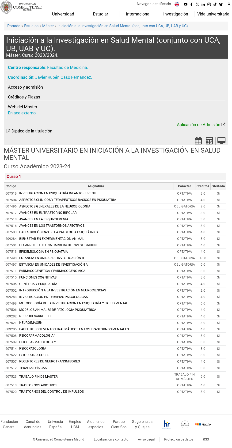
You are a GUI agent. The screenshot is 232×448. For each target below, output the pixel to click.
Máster (48, 26)
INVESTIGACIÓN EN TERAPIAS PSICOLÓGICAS (53, 297)
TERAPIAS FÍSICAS (33, 368)
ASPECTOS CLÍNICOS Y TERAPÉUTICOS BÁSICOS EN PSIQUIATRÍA (67, 200)
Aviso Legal (146, 439)
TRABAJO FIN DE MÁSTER (38, 377)
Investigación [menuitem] (175, 14)
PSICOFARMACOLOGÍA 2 (37, 342)
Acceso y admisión (25, 87)
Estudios (31, 26)
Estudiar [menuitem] (100, 14)
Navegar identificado (154, 4)
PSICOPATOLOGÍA (32, 348)
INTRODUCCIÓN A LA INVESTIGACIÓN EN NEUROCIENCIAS (62, 290)
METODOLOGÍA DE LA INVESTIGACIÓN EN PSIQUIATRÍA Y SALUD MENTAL (73, 303)
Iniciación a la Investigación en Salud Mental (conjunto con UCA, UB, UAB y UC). (123, 26)
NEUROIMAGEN (30, 323)
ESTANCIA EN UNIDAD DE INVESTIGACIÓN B (51, 258)
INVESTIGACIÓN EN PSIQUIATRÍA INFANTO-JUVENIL (58, 193)
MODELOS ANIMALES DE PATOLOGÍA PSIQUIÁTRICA (57, 310)
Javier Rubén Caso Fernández (63, 77)
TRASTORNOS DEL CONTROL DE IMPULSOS (51, 392)
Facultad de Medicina (67, 67)
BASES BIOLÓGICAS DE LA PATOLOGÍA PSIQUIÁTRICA (59, 232)
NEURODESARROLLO (35, 316)
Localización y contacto (111, 439)
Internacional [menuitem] (138, 14)
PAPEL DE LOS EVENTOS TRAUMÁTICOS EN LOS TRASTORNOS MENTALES (74, 329)
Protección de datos (178, 439)
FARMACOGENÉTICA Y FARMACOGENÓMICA (52, 271)
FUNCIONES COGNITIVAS (38, 277)
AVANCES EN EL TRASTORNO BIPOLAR (48, 213)
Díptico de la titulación (31, 131)
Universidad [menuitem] (63, 14)
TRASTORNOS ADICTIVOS (38, 385)
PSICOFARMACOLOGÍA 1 (37, 336)
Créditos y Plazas (24, 97)
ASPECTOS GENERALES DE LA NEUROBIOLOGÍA (54, 206)
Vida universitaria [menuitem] (213, 14)
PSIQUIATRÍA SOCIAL (34, 355)
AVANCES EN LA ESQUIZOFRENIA (43, 219)
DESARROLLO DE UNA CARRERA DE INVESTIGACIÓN (58, 245)
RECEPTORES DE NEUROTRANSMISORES (49, 361)
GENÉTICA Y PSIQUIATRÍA (38, 284)
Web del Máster (22, 107)
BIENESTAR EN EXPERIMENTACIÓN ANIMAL (51, 239)
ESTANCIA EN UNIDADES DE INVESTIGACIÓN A (53, 265)
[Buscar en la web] (229, 4)
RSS (206, 439)
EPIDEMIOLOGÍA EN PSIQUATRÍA (43, 252)
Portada (13, 26)
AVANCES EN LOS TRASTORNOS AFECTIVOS (51, 226)
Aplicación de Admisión (198, 124)
